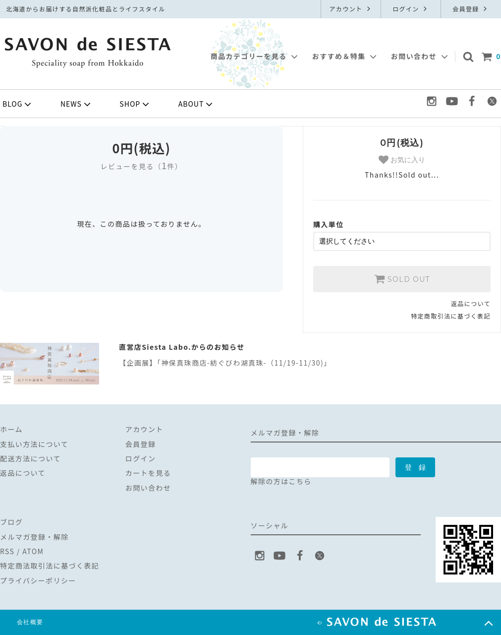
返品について (471, 303)
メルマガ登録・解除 (34, 537)
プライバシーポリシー (38, 580)
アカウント (350, 8)
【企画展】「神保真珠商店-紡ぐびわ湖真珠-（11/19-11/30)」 (225, 363)
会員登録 (470, 8)
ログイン (410, 8)
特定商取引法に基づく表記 (451, 316)
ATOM (33, 551)
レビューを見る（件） (141, 166)
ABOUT (196, 104)
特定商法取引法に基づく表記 (49, 566)
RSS (7, 551)
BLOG (17, 104)
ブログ (11, 522)
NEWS (76, 104)
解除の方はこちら (281, 481)
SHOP (135, 104)
